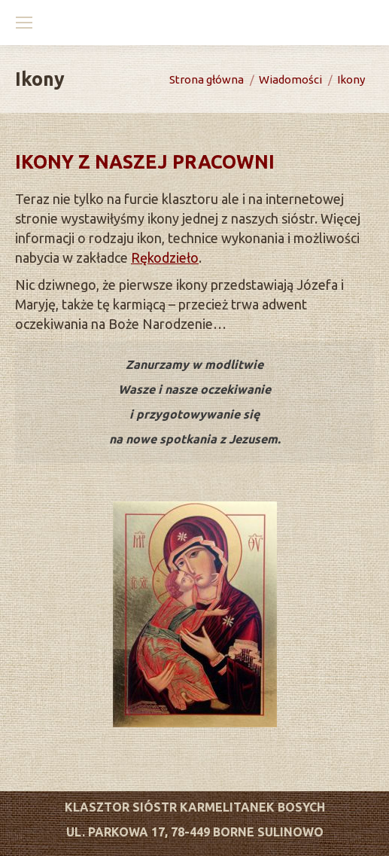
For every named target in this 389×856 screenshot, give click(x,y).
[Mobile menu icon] (24, 23)
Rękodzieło (165, 257)
